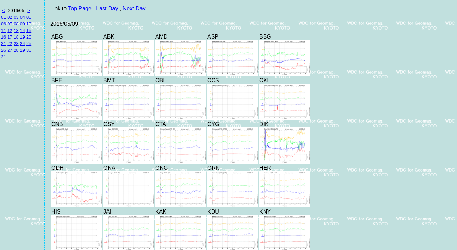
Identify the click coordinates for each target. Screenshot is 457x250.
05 (28, 17)
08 (16, 23)
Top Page (80, 8)
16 (3, 37)
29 (22, 50)
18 (16, 37)
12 (9, 30)
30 (28, 50)
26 (3, 50)
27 (9, 50)
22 (9, 43)
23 (16, 43)
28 (16, 50)
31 (3, 56)
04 (22, 17)
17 (9, 37)
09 (22, 23)
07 (9, 23)
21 (3, 43)
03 (16, 17)
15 (28, 30)
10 (28, 23)
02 (9, 17)
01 (3, 17)
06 (3, 23)
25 (28, 43)
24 (22, 43)
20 (28, 37)
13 (16, 30)
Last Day (107, 8)
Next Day (134, 8)
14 (22, 30)
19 (22, 37)
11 (3, 30)
